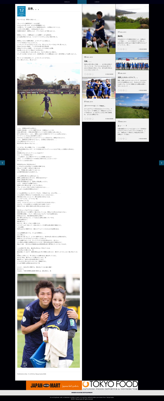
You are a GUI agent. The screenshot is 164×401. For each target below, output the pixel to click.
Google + (90, 74)
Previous (2, 162)
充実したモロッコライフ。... (128, 77)
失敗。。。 (88, 61)
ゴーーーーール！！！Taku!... (94, 106)
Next (161, 162)
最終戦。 (121, 36)
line (93, 74)
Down (82, 2)
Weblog (67, 2)
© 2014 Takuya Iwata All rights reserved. (82, 399)
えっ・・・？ (122, 126)
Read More (110, 74)
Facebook (88, 74)
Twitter (85, 74)
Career (97, 2)
